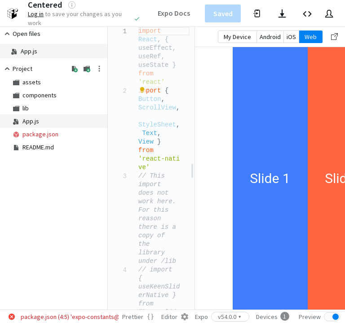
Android (270, 37)
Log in (36, 14)
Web (311, 37)
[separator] (192, 168)
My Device (237, 37)
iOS (291, 37)
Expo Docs (174, 13)
